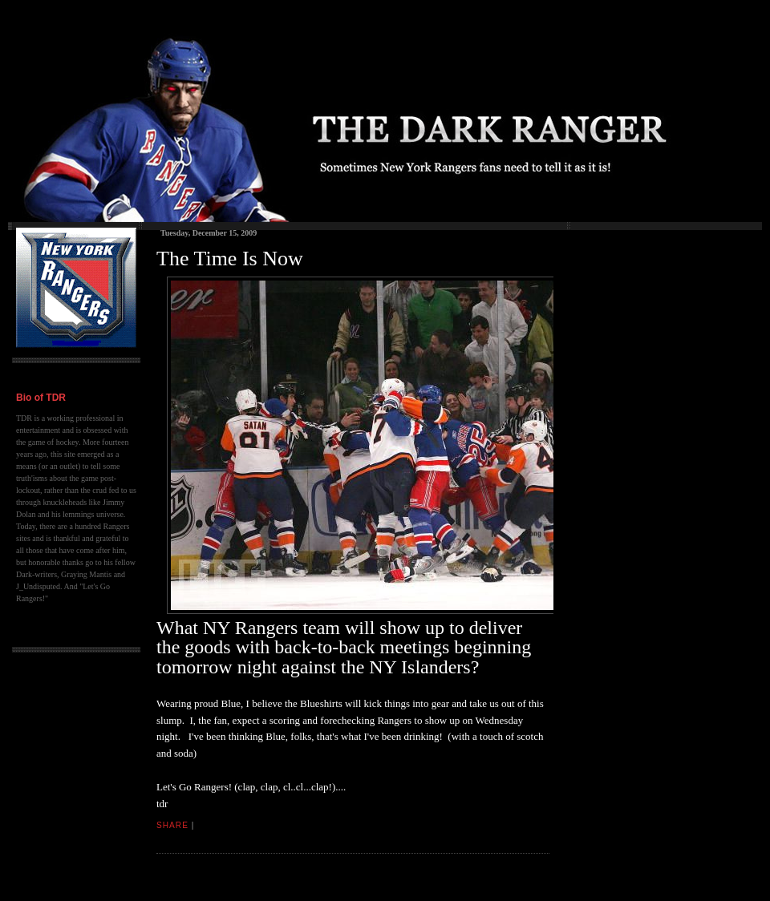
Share (172, 825)
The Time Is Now (229, 258)
